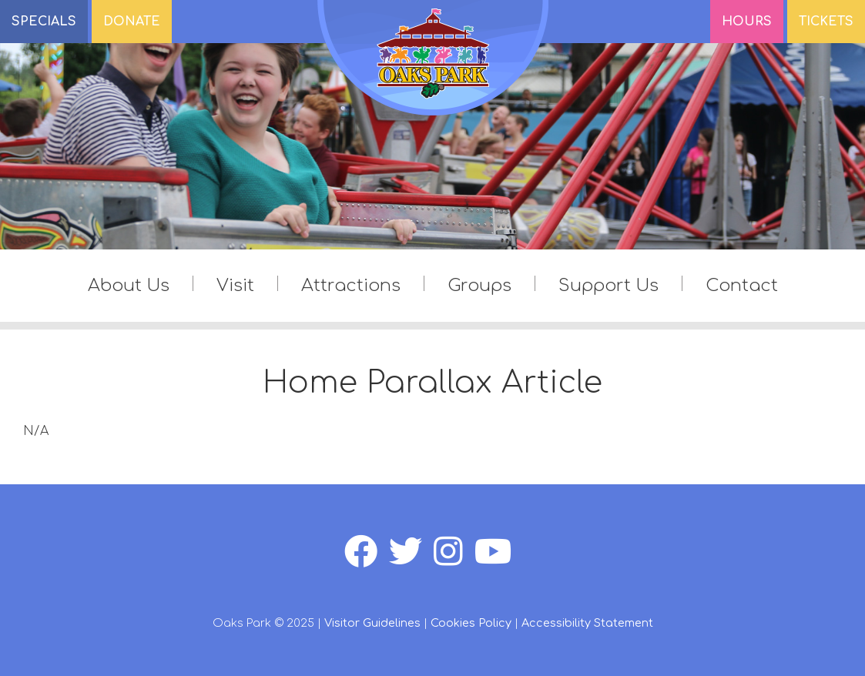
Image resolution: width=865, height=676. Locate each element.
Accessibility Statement (587, 623)
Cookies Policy (471, 623)
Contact (742, 285)
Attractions (351, 285)
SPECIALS (44, 21)
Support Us (608, 285)
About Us (128, 285)
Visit (235, 285)
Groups (479, 285)
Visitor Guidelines (372, 623)
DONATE (131, 21)
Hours (747, 21)
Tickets (826, 21)
